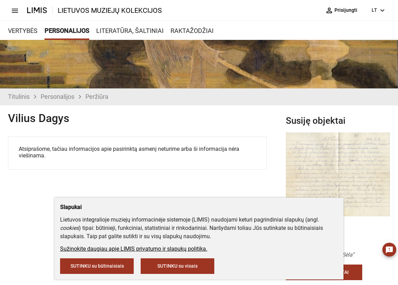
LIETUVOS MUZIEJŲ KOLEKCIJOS (110, 10)
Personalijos (57, 96)
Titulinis (19, 96)
